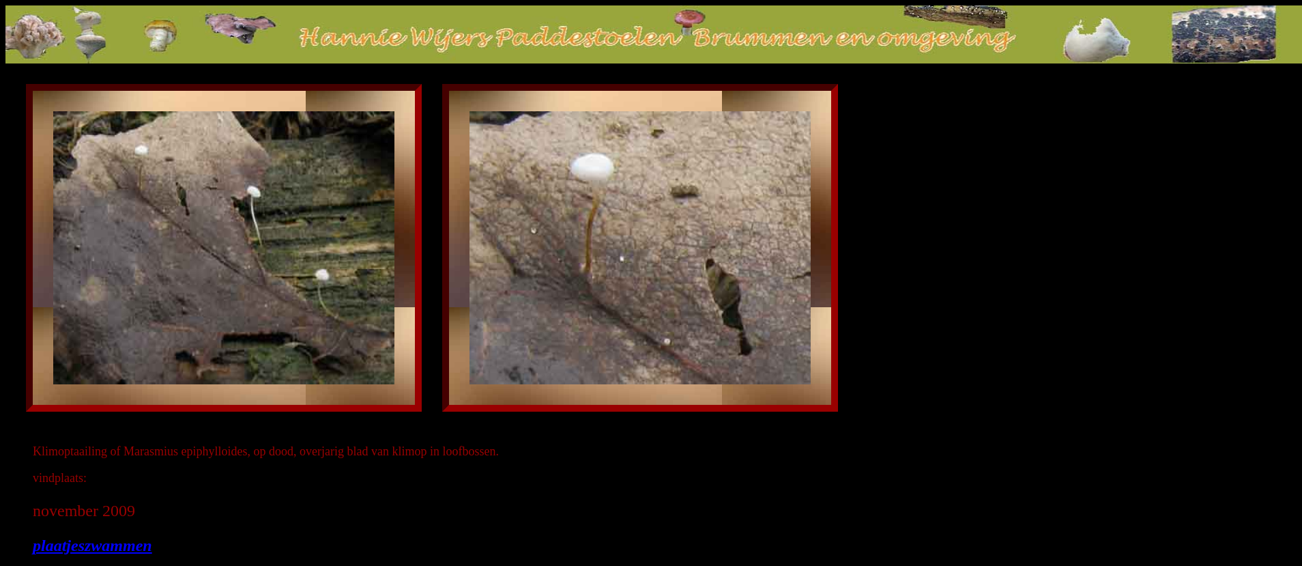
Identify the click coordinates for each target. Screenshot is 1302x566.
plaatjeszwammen (92, 545)
